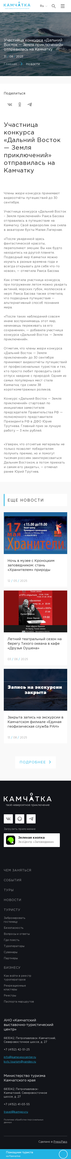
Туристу (12, 910)
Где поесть (11, 940)
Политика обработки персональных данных (23, 1121)
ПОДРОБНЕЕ (35, 762)
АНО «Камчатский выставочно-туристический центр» (28, 1025)
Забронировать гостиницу (14, 920)
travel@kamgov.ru (16, 1112)
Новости (33, 64)
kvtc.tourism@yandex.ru (20, 1062)
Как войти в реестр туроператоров (17, 978)
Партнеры (11, 958)
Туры (9, 890)
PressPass (60, 1142)
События (13, 880)
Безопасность (13, 928)
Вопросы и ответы (17, 934)
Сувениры (10, 952)
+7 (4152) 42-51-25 (17, 1050)
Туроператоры (14, 946)
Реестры (10, 996)
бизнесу (12, 967)
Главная (10, 64)
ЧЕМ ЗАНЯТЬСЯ (17, 870)
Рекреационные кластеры (15, 988)
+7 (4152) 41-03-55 (17, 1104)
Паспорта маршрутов (19, 1002)
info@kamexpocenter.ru (20, 1057)
